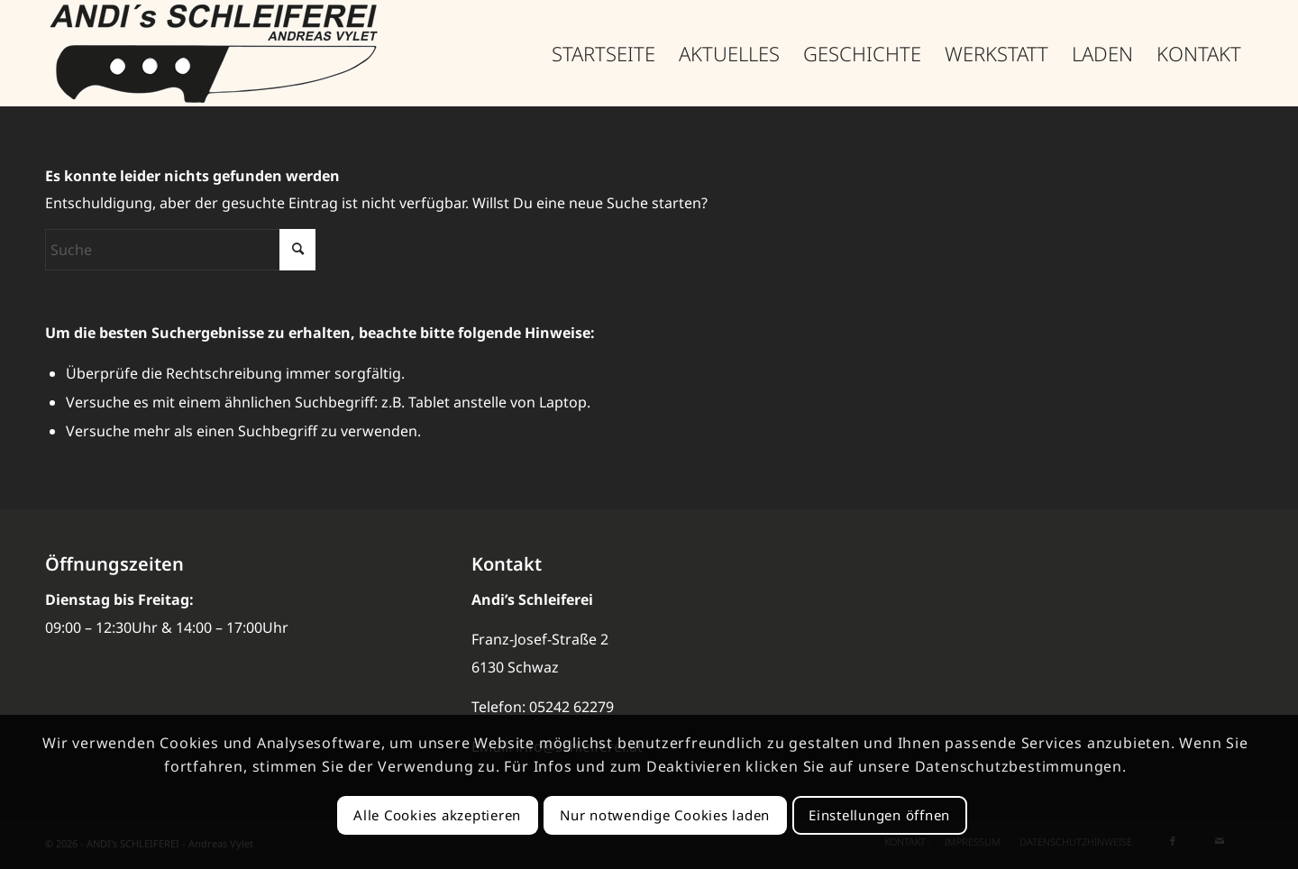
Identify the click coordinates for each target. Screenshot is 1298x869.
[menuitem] (603, 53)
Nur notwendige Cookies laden (665, 815)
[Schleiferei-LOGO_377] (215, 53)
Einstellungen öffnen (879, 815)
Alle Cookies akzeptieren (437, 815)
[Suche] (180, 249)
